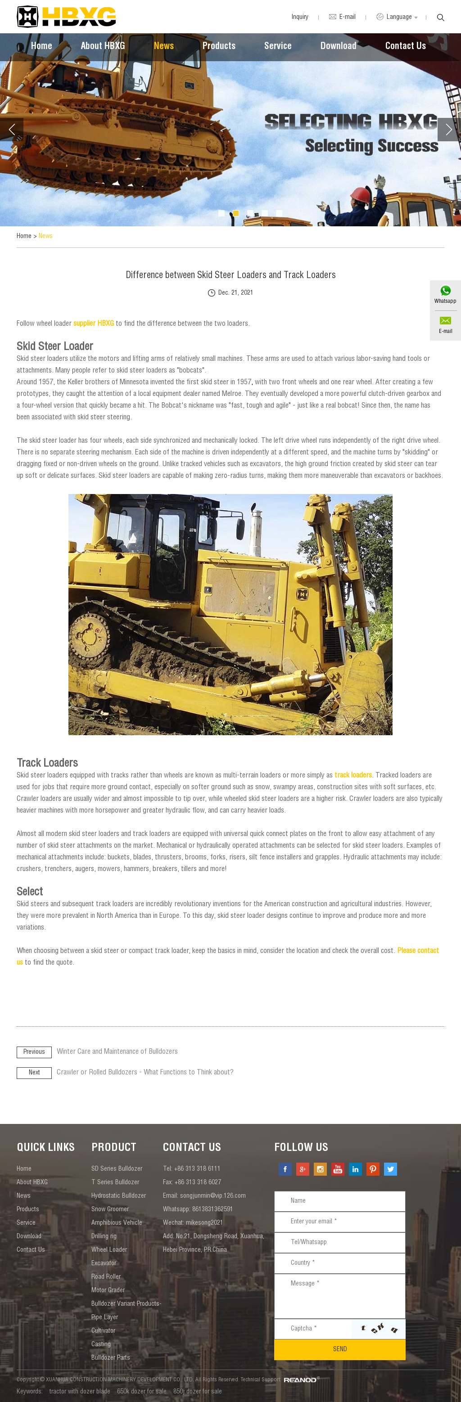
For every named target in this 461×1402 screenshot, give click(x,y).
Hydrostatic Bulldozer (118, 1196)
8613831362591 (212, 1210)
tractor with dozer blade (80, 1392)
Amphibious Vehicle (116, 1223)
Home (41, 47)
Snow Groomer (110, 1210)
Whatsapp (445, 301)
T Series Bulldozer (115, 1183)
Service (278, 47)
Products (219, 47)
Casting (101, 1345)
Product (113, 1148)
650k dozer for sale (142, 1392)
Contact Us (405, 47)
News (164, 47)
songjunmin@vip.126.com (213, 1196)
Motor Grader (108, 1291)
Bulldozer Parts (110, 1358)
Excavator (103, 1264)
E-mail (445, 331)
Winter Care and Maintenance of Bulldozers (117, 1052)
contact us (192, 1148)
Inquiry (299, 17)
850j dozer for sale (197, 1392)
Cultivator (103, 1331)
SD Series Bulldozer (116, 1169)
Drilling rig (104, 1237)
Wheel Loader (109, 1250)
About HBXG (103, 47)
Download (339, 47)
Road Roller (106, 1277)
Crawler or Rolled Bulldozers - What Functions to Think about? (145, 1073)
